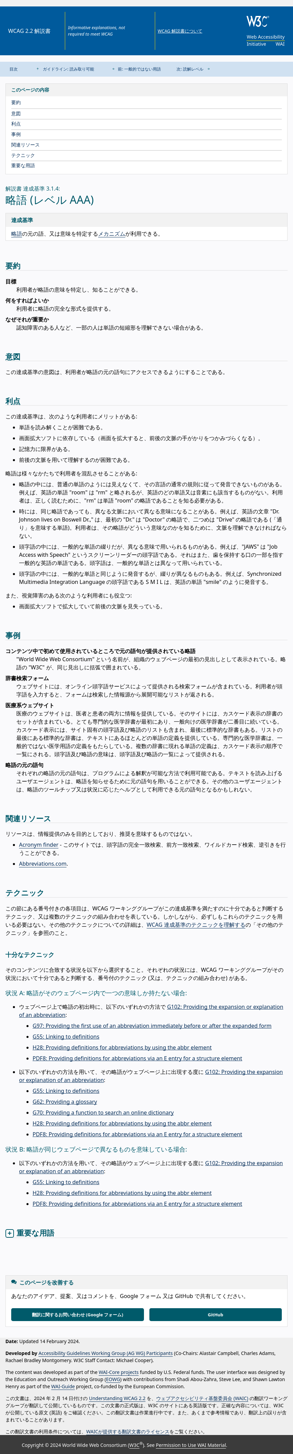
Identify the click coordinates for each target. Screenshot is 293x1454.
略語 (16, 233)
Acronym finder (38, 844)
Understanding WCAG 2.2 (117, 1398)
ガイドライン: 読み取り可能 (64, 69)
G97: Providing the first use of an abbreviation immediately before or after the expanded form (152, 1025)
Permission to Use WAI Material (191, 1445)
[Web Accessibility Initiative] (264, 40)
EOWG (113, 1379)
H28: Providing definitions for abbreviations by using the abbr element (122, 1047)
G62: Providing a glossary (65, 1101)
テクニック (23, 155)
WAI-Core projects (119, 1372)
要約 (16, 102)
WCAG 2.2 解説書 (29, 31)
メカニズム (111, 233)
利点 (16, 123)
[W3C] (264, 21)
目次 (14, 69)
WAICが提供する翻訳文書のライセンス (127, 1431)
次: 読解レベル (195, 69)
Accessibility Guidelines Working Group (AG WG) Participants (106, 1353)
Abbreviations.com (43, 863)
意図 (16, 113)
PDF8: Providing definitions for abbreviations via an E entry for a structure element (137, 1058)
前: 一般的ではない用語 (135, 69)
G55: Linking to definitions (66, 1036)
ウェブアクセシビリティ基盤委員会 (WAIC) (202, 1398)
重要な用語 (23, 165)
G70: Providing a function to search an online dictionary (103, 1112)
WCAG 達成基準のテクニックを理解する (196, 924)
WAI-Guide (63, 1386)
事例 (16, 134)
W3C (134, 1445)
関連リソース (25, 144)
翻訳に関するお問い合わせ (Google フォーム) (77, 1315)
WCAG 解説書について (180, 31)
